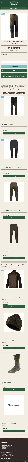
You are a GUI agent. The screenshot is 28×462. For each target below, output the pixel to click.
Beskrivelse (3, 83)
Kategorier (14, 8)
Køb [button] (8, 70)
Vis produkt (14, 133)
